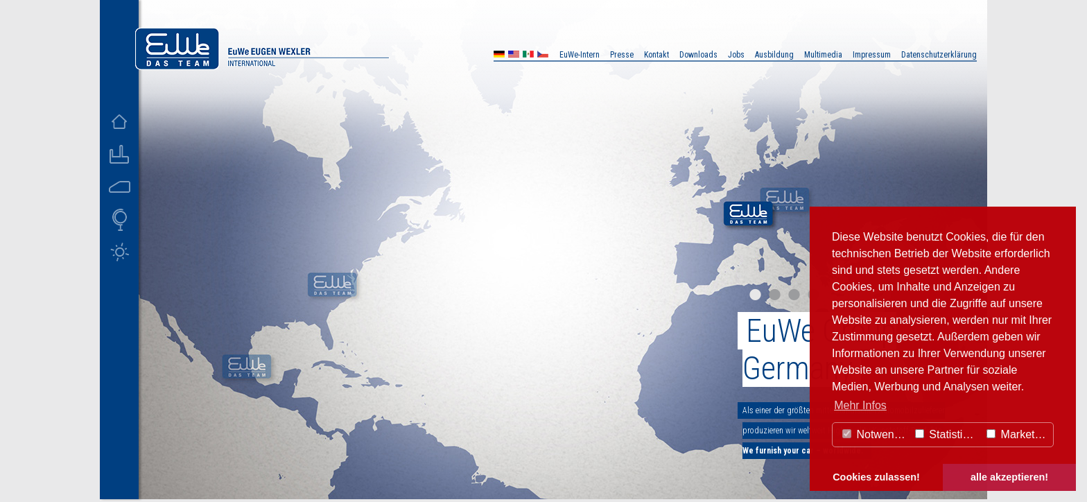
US (513, 56)
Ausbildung (774, 55)
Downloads (698, 55)
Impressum (872, 55)
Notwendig (875, 434)
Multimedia (823, 55)
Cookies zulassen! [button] (876, 477)
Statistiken (947, 434)
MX (528, 56)
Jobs (736, 55)
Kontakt (656, 55)
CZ (542, 56)
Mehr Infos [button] (860, 405)
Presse (622, 55)
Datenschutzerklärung (939, 55)
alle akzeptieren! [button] (1009, 477)
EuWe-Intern (579, 55)
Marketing (1018, 434)
